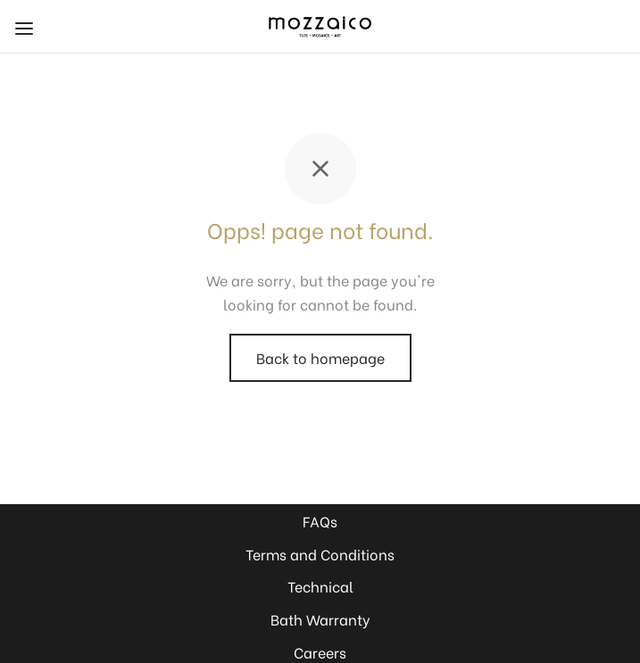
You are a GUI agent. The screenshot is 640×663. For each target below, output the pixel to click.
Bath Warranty (320, 619)
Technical (320, 586)
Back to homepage (320, 357)
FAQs (320, 520)
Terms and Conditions (320, 553)
